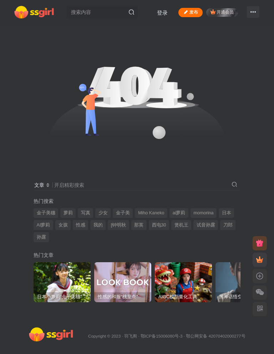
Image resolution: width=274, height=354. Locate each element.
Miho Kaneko (151, 212)
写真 (85, 212)
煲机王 (181, 225)
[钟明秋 (118, 225)
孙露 (41, 237)
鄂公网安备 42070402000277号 (215, 336)
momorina (204, 212)
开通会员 (222, 12)
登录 (162, 13)
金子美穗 (46, 212)
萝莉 (68, 212)
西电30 (159, 225)
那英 (138, 225)
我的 (98, 225)
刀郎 (228, 225)
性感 (80, 225)
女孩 (63, 225)
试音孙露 (206, 225)
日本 (226, 212)
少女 (103, 212)
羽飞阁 (130, 336)
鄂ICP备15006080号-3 (162, 336)
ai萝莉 (179, 212)
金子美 (123, 212)
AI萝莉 (43, 225)
